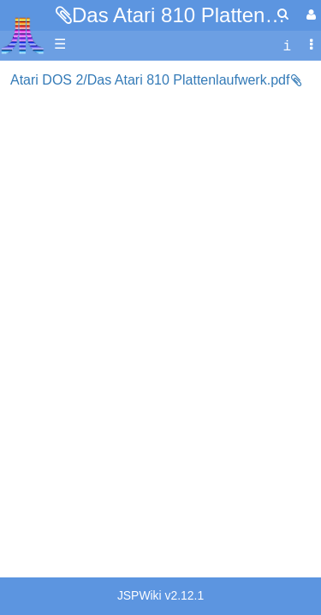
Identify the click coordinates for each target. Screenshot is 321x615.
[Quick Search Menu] (283, 14)
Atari (22, 35)
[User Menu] (309, 15)
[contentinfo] (287, 45)
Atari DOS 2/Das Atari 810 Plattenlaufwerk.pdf (149, 80)
